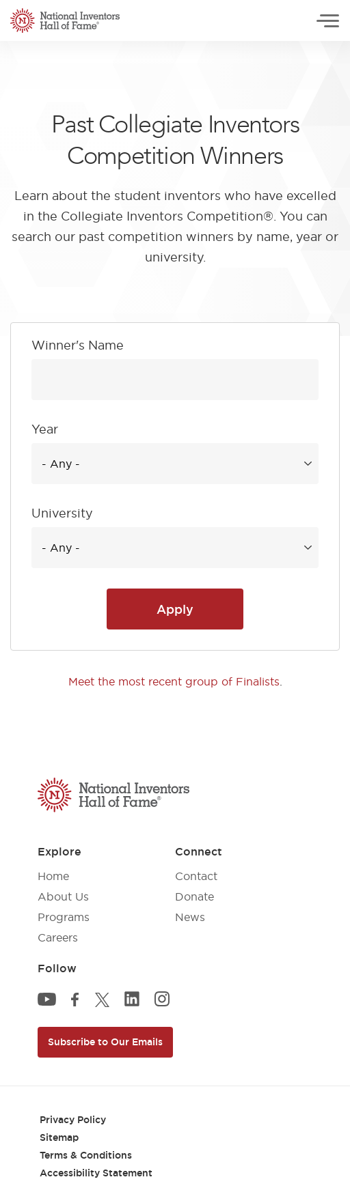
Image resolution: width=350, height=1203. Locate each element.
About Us (63, 896)
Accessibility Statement (96, 1172)
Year (44, 429)
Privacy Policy (73, 1119)
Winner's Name (77, 345)
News (190, 917)
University (62, 513)
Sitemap (59, 1137)
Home (53, 876)
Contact (196, 876)
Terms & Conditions (86, 1155)
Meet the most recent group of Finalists (174, 681)
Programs (64, 917)
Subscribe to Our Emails (105, 1041)
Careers (58, 937)
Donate (194, 896)
